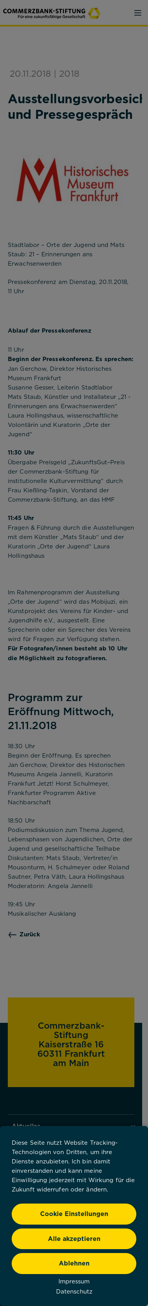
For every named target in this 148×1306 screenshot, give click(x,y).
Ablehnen (74, 1263)
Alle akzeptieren (74, 1238)
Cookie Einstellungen (74, 1213)
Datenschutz (74, 1291)
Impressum (74, 1281)
